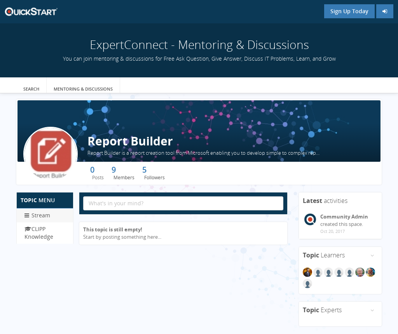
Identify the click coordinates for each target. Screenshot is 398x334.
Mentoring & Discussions (83, 89)
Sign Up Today (349, 11)
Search (31, 89)
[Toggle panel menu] (372, 255)
